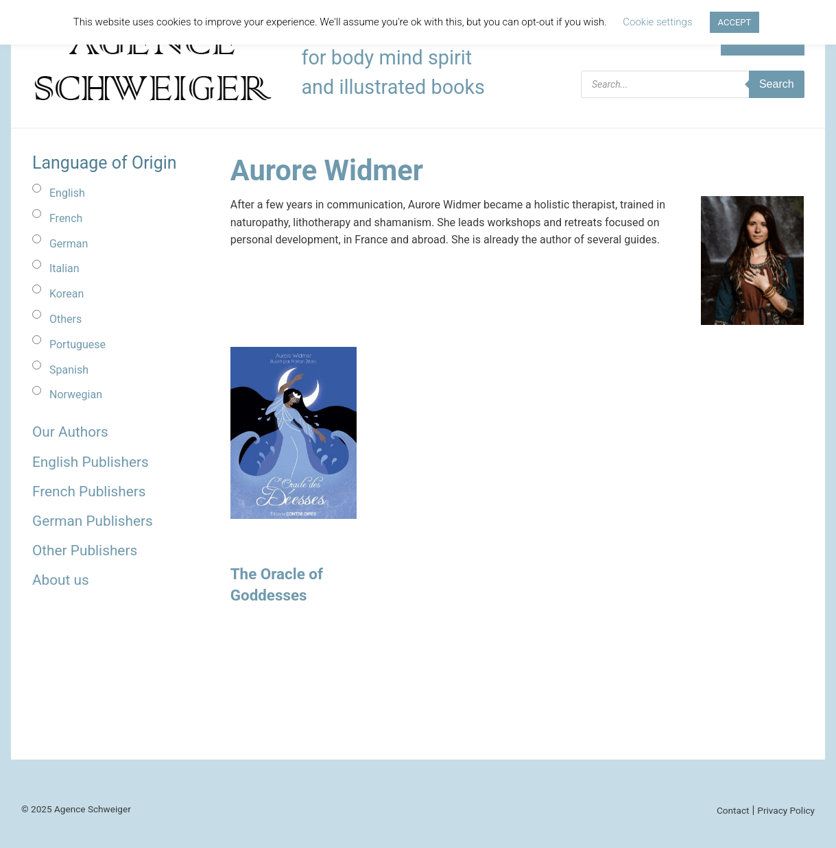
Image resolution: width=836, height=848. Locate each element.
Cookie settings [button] (657, 22)
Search (776, 84)
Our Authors (70, 432)
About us (60, 580)
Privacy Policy (786, 810)
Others (65, 319)
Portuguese (77, 344)
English (67, 192)
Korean (66, 293)
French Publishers (88, 491)
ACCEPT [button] (735, 22)
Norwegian (75, 394)
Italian (64, 268)
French (65, 218)
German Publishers (92, 521)
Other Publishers (84, 550)
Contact (733, 810)
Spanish (68, 369)
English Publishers (90, 462)
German (68, 243)
